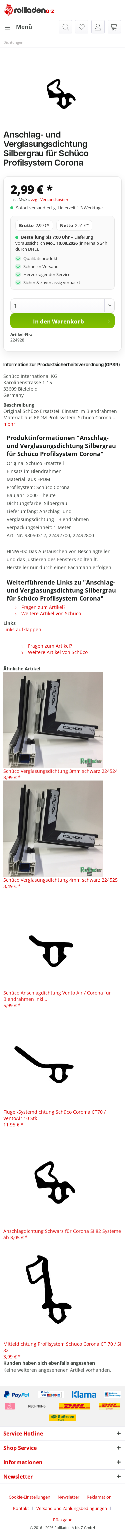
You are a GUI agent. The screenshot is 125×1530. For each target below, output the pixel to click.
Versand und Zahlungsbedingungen (71, 1508)
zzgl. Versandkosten (49, 199)
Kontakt (21, 1508)
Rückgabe (62, 1520)
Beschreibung (18, 405)
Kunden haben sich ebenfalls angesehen (49, 1363)
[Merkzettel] (81, 26)
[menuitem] (17, 26)
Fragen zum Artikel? (39, 607)
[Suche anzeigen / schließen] (65, 26)
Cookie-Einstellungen (29, 1497)
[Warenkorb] (114, 26)
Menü (18, 25)
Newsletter (68, 1497)
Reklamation (99, 1497)
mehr (9, 424)
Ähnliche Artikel (21, 668)
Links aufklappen (22, 629)
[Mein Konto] (98, 26)
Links (9, 623)
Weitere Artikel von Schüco (47, 613)
